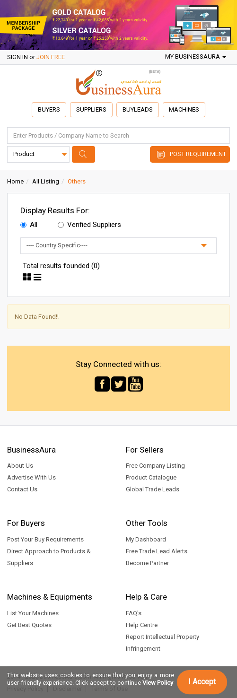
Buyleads (138, 109)
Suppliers (91, 109)
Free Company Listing (155, 465)
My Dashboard (146, 539)
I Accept (202, 681)
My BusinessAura (195, 56)
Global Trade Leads (152, 489)
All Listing (45, 181)
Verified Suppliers (89, 224)
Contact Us (22, 489)
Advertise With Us (31, 477)
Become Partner (147, 563)
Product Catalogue (151, 477)
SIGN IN (17, 57)
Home (15, 181)
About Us (20, 465)
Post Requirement (198, 153)
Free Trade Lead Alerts (156, 551)
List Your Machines (33, 613)
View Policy (157, 682)
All (28, 224)
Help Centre (142, 624)
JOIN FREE (50, 57)
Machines (184, 109)
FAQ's (133, 613)
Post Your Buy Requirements (45, 539)
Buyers (49, 109)
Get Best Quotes (29, 624)
